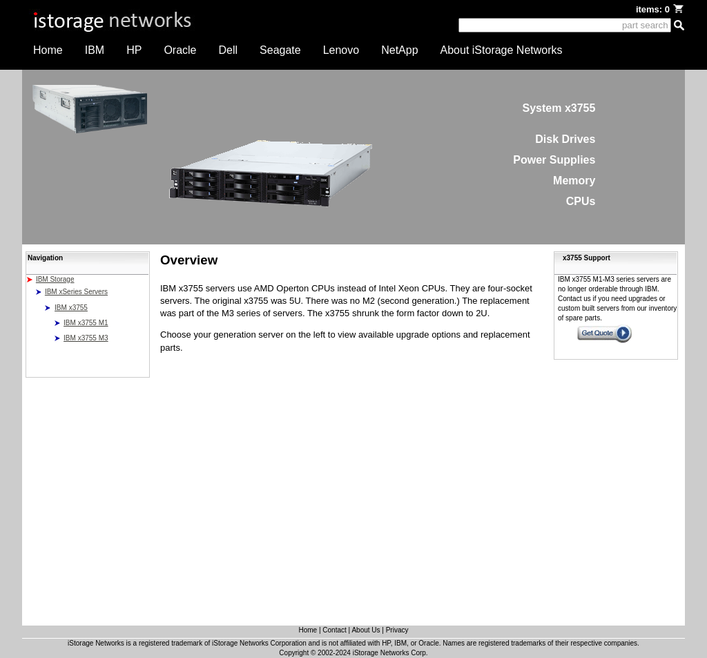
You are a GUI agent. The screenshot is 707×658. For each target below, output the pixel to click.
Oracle (180, 50)
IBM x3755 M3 (86, 338)
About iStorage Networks (501, 50)
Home (48, 50)
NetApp (399, 50)
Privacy (397, 630)
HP (134, 50)
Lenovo (341, 50)
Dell (228, 50)
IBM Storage (55, 279)
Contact (334, 630)
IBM (94, 50)
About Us (365, 630)
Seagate (280, 50)
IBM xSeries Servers (76, 292)
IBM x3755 (71, 307)
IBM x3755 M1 (86, 323)
